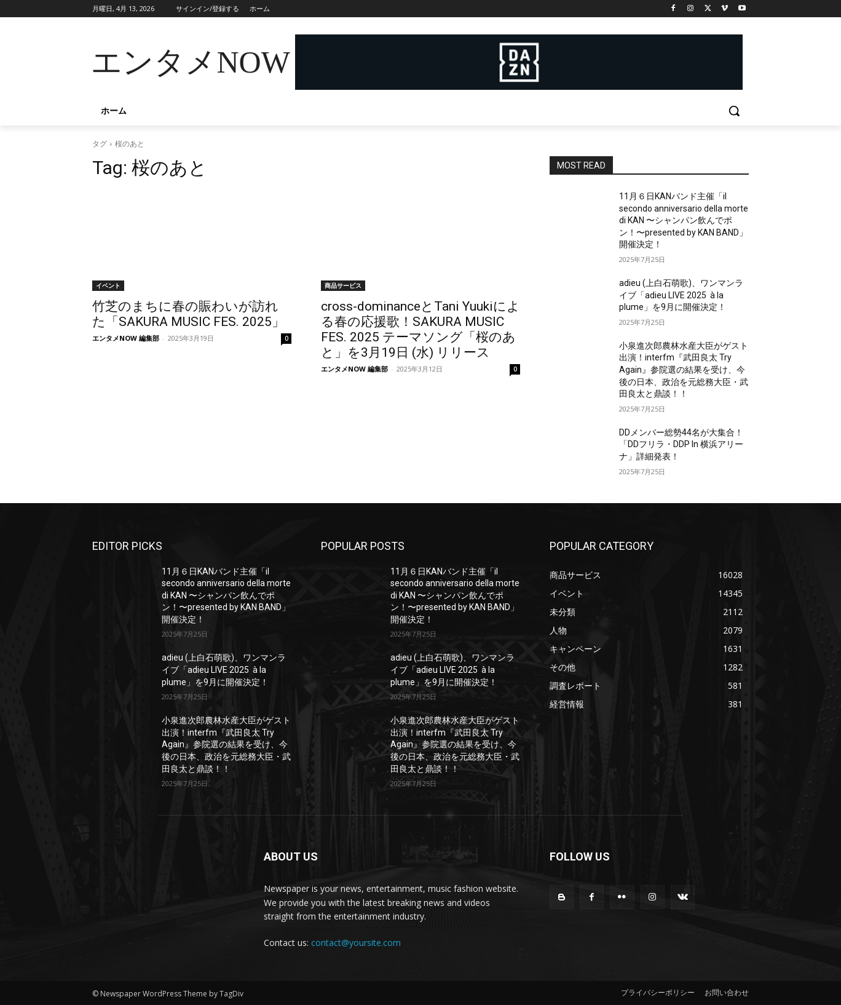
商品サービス (343, 285)
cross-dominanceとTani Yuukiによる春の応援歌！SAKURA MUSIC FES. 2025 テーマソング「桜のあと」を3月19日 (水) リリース (420, 329)
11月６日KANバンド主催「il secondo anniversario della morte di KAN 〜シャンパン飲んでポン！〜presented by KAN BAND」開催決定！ (683, 220)
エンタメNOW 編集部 (125, 338)
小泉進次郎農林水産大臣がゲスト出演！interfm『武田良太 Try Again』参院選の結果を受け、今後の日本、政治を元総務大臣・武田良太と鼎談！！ (683, 370)
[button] (734, 110)
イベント (108, 285)
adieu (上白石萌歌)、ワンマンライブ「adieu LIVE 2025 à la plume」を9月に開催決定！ (681, 295)
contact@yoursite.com (356, 942)
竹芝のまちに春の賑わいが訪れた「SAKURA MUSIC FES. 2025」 (188, 314)
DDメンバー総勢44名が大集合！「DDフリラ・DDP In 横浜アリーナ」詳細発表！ (681, 444)
